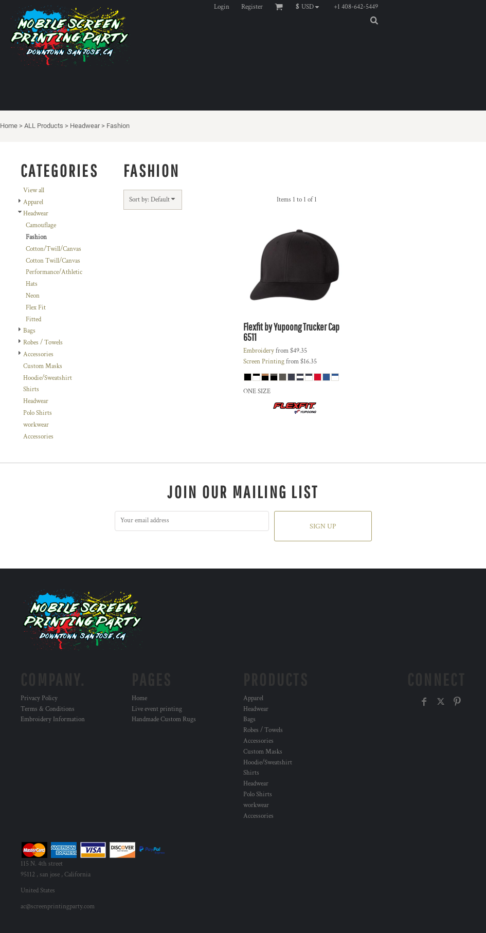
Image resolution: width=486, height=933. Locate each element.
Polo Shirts (37, 413)
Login (221, 7)
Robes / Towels (43, 342)
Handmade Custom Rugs (164, 719)
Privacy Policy (39, 698)
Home (8, 126)
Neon (33, 295)
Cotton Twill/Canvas (53, 261)
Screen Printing (263, 361)
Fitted (33, 319)
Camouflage (41, 225)
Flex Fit (36, 307)
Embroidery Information (53, 719)
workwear (36, 424)
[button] (310, 6)
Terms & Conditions (48, 709)
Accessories (38, 354)
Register (252, 7)
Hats (32, 284)
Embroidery (258, 350)
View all (33, 190)
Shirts (31, 389)
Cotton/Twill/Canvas (53, 249)
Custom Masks (42, 366)
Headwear (85, 126)
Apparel (33, 202)
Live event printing (157, 709)
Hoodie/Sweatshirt (47, 378)
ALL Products (43, 126)
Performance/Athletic (54, 272)
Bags (29, 330)
